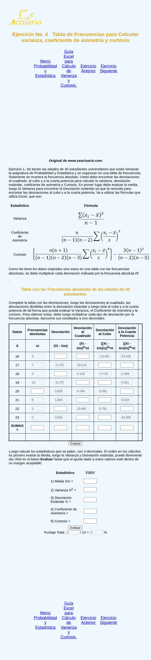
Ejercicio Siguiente (108, 68)
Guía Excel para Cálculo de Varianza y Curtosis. (69, 68)
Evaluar (75, 443)
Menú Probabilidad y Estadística (45, 68)
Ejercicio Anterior (88, 68)
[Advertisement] (71, 122)
